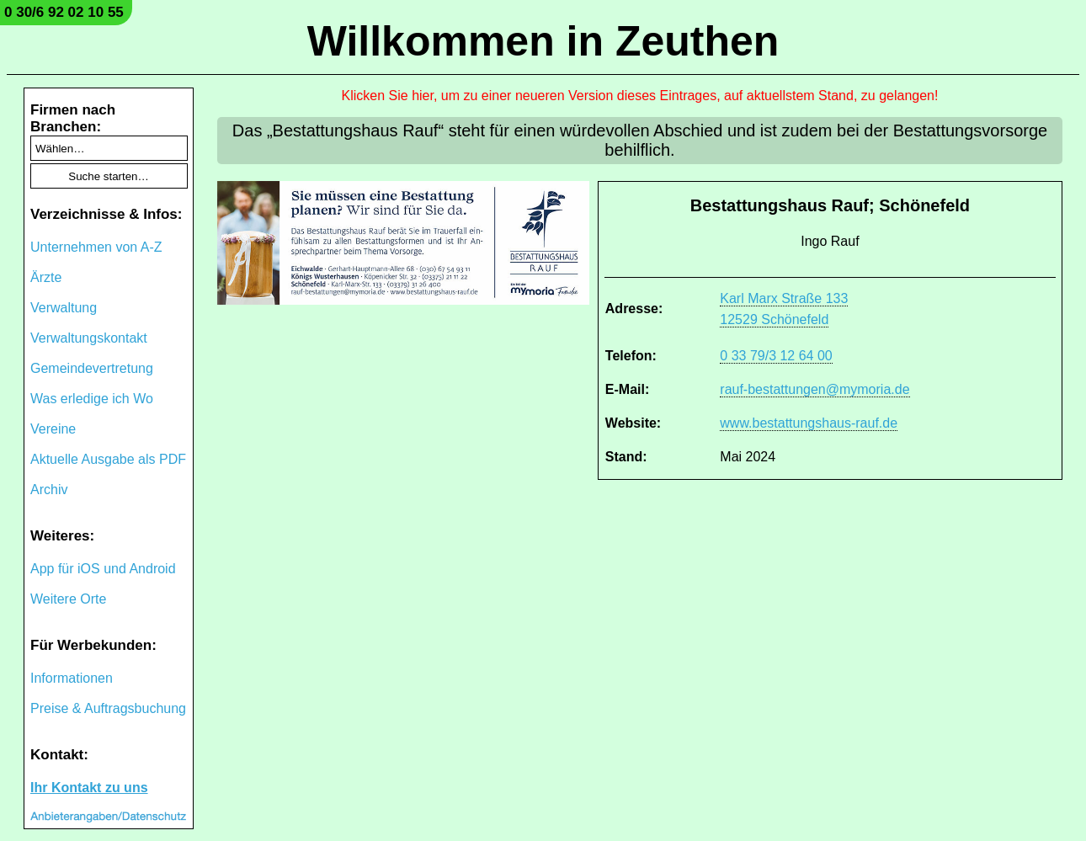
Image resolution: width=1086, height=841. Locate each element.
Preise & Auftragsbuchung (108, 708)
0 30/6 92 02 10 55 (64, 12)
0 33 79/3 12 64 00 (776, 356)
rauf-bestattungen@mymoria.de (814, 389)
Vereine (53, 429)
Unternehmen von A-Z (96, 247)
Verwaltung (63, 308)
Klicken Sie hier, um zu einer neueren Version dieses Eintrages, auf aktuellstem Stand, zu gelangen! (640, 95)
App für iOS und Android (103, 569)
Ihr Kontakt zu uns (89, 787)
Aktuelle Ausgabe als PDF (108, 459)
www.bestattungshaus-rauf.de (808, 423)
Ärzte (45, 277)
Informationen (71, 678)
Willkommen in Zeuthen (543, 41)
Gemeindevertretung (91, 368)
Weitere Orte (68, 599)
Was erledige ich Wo (91, 398)
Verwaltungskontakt (88, 338)
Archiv (48, 489)
